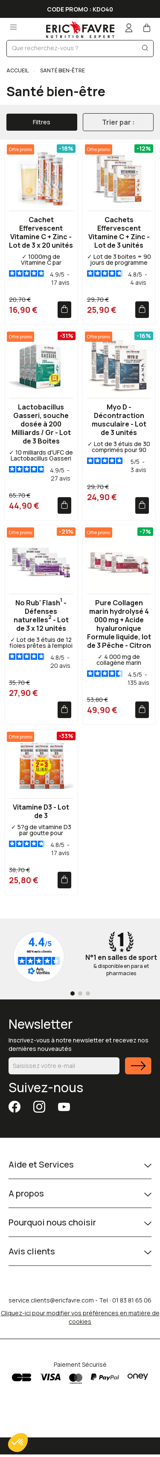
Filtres (41, 122)
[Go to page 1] (72, 993)
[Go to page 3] (88, 993)
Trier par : (118, 122)
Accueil (17, 70)
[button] (18, 1442)
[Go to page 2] (80, 993)
